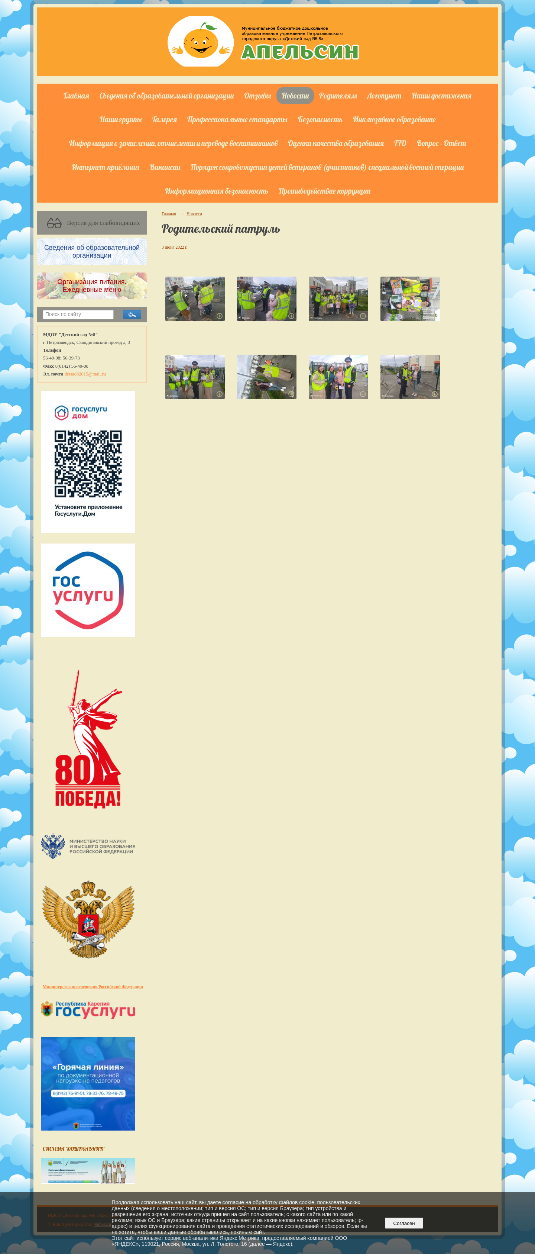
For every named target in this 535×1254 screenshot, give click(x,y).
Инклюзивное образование (394, 119)
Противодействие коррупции (324, 191)
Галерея (164, 119)
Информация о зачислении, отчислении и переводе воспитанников (173, 143)
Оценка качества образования (336, 143)
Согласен (404, 1223)
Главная (76, 95)
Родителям (338, 95)
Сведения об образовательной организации (167, 95)
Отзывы (257, 95)
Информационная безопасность (216, 191)
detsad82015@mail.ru (85, 374)
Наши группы (121, 119)
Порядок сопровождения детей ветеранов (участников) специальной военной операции (327, 167)
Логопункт (384, 95)
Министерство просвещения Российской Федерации (93, 986)
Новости (295, 95)
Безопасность (320, 119)
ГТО (400, 143)
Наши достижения (441, 95)
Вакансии (165, 167)
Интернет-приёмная (105, 167)
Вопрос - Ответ (441, 143)
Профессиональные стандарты (237, 119)
